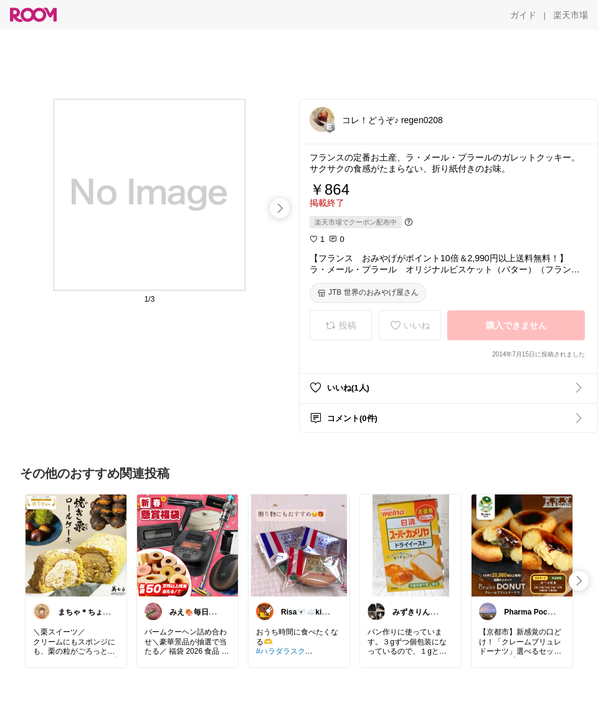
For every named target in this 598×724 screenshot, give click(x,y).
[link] (76, 544)
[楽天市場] (570, 15)
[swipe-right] (280, 208)
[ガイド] (523, 15)
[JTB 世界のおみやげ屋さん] (368, 293)
